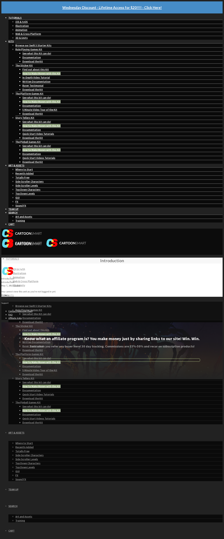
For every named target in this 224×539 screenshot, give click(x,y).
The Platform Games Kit (29, 93)
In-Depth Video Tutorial (36, 77)
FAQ (10, 314)
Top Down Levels (25, 193)
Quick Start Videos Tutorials (38, 158)
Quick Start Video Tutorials (38, 133)
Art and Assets (23, 216)
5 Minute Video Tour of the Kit (39, 109)
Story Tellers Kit (24, 117)
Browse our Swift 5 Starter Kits (33, 45)
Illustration (22, 25)
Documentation (31, 57)
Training (20, 220)
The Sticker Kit (24, 65)
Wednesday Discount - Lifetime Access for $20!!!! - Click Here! (112, 7)
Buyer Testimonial (32, 85)
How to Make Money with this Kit (41, 73)
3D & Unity (21, 37)
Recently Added (24, 173)
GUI (17, 197)
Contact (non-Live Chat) (20, 311)
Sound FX (20, 205)
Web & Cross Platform (28, 33)
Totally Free (22, 177)
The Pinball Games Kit (28, 141)
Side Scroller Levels (26, 185)
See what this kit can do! (36, 97)
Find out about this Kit (35, 69)
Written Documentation (36, 81)
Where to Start (24, 169)
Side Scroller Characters (29, 181)
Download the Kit (32, 61)
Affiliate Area (15, 318)
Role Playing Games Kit (28, 49)
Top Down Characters (27, 189)
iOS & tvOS (21, 21)
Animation (21, 29)
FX (16, 201)
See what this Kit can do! (36, 53)
